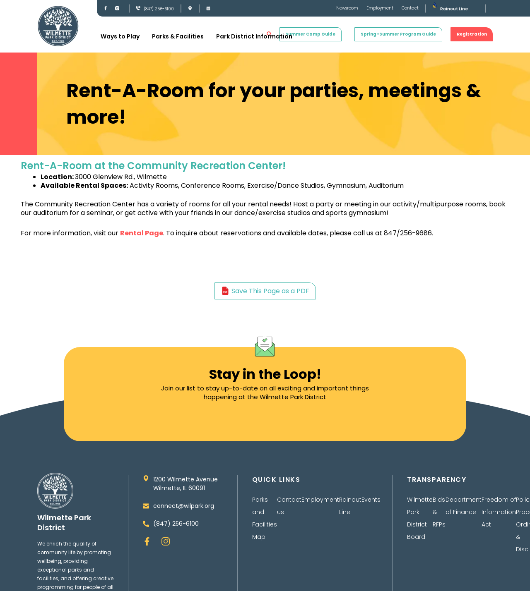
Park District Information (254, 36)
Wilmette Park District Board (420, 518)
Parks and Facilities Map (264, 518)
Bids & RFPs (439, 512)
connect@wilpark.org (183, 506)
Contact (410, 8)
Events (371, 499)
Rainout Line (454, 9)
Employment (379, 8)
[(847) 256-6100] (138, 8)
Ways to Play (120, 36)
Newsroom (347, 8)
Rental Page (141, 233)
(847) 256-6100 (159, 9)
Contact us (289, 505)
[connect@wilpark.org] (146, 506)
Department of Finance (464, 505)
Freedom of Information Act (499, 512)
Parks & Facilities (178, 36)
